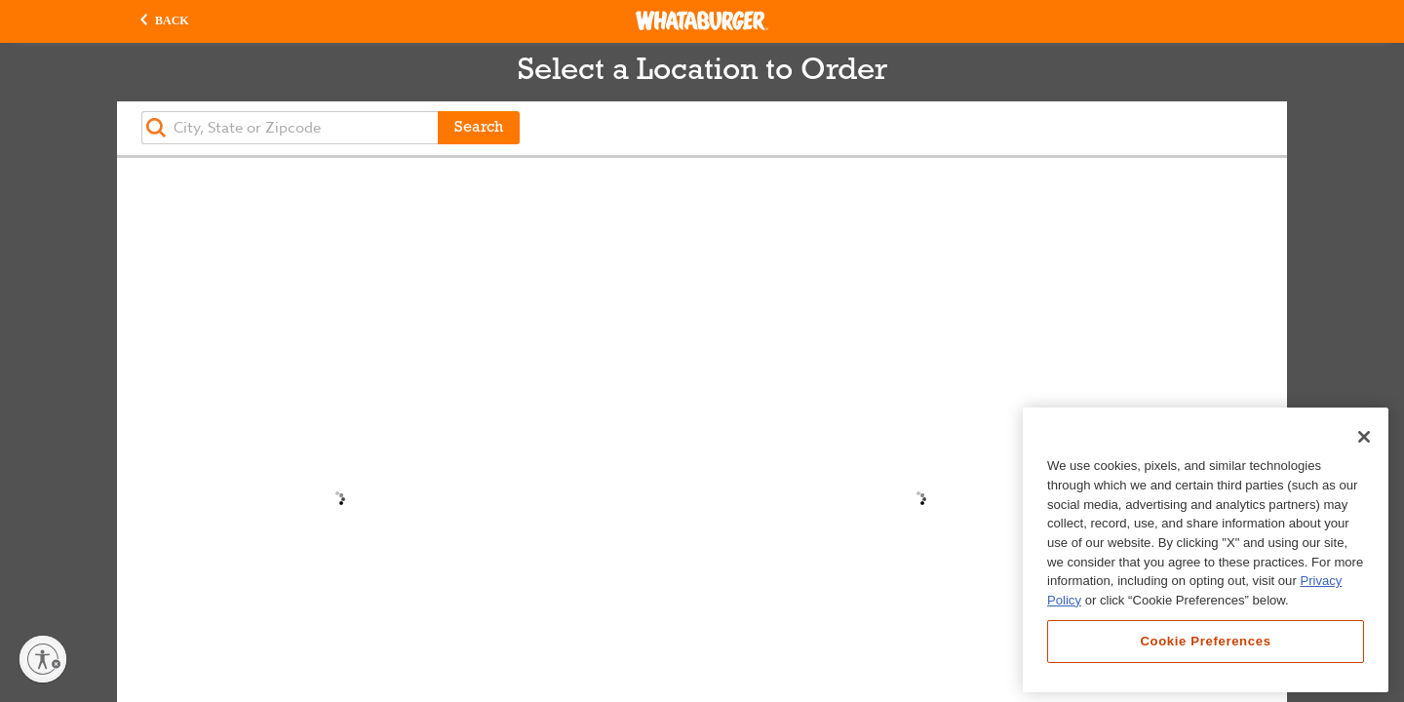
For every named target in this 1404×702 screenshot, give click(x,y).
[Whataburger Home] (702, 20)
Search (478, 128)
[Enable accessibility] (43, 659)
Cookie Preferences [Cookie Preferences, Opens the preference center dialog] (1205, 641)
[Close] (1364, 436)
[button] (164, 21)
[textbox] (289, 127)
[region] (1205, 550)
